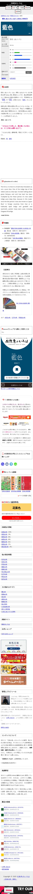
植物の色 (4, 594)
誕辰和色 (18, 11)
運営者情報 (5, 869)
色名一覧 (14, 7)
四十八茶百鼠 (6, 609)
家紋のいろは (6, 624)
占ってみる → (16, 518)
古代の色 (4, 559)
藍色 (2, 92)
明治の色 (4, 577)
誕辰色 (4, 78)
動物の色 (4, 602)
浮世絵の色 (22, 318)
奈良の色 (7, 318)
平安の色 (4, 564)
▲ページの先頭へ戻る (24, 496)
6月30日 (13, 78)
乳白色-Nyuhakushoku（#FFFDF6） (12, 836)
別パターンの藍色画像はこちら (10, 389)
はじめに (8, 7)
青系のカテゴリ (14, 16)
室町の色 (4, 569)
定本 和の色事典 (18, 238)
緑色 (24, 100)
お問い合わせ (10, 718)
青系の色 (4, 534)
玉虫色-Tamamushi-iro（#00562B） (12, 814)
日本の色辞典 (15, 233)
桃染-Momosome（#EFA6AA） (11, 831)
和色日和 (27, 7)
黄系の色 (4, 537)
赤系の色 (4, 532)
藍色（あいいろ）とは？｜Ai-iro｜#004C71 (15, 19)
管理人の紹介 (5, 727)
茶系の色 (4, 544)
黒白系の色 (5, 547)
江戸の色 (14, 318)
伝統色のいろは (5, 16)
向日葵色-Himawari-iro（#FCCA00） (12, 853)
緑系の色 (4, 539)
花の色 (4, 597)
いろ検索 (21, 7)
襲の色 (4, 592)
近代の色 (4, 579)
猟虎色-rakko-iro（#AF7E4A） (10, 859)
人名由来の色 (6, 607)
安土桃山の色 (6, 572)
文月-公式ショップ (7, 634)
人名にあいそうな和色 (8, 612)
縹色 (10, 139)
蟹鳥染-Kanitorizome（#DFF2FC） (12, 825)
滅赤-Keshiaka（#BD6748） (10, 842)
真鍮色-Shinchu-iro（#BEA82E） (11, 819)
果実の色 (4, 599)
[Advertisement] (16, 159)
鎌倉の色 (4, 567)
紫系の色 (4, 542)
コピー (29, 72)
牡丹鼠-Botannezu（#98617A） (11, 848)
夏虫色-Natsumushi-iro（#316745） (12, 808)
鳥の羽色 (4, 604)
